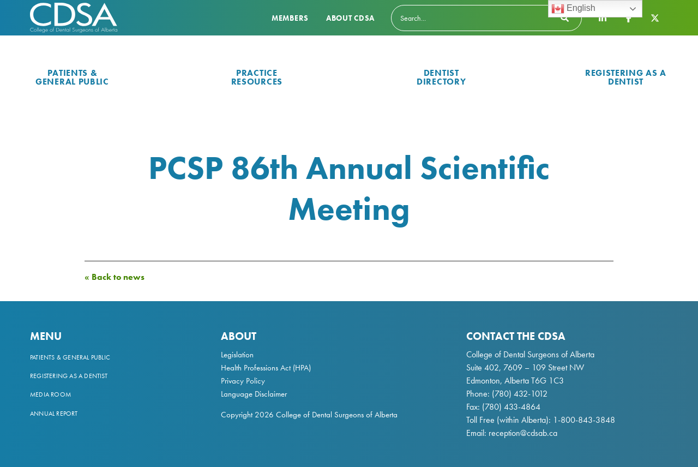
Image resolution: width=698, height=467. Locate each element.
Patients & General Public (72, 77)
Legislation (237, 354)
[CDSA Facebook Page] (629, 17)
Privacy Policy (243, 380)
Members (290, 18)
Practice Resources (256, 77)
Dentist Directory (441, 77)
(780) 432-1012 (519, 393)
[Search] (486, 18)
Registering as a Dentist (625, 77)
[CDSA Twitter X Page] (655, 17)
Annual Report (54, 413)
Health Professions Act (256, 367)
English (573, 8)
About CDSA (350, 18)
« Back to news (115, 277)
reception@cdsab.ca (523, 433)
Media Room (50, 394)
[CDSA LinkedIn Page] (602, 17)
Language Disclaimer (254, 393)
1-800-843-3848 (583, 420)
